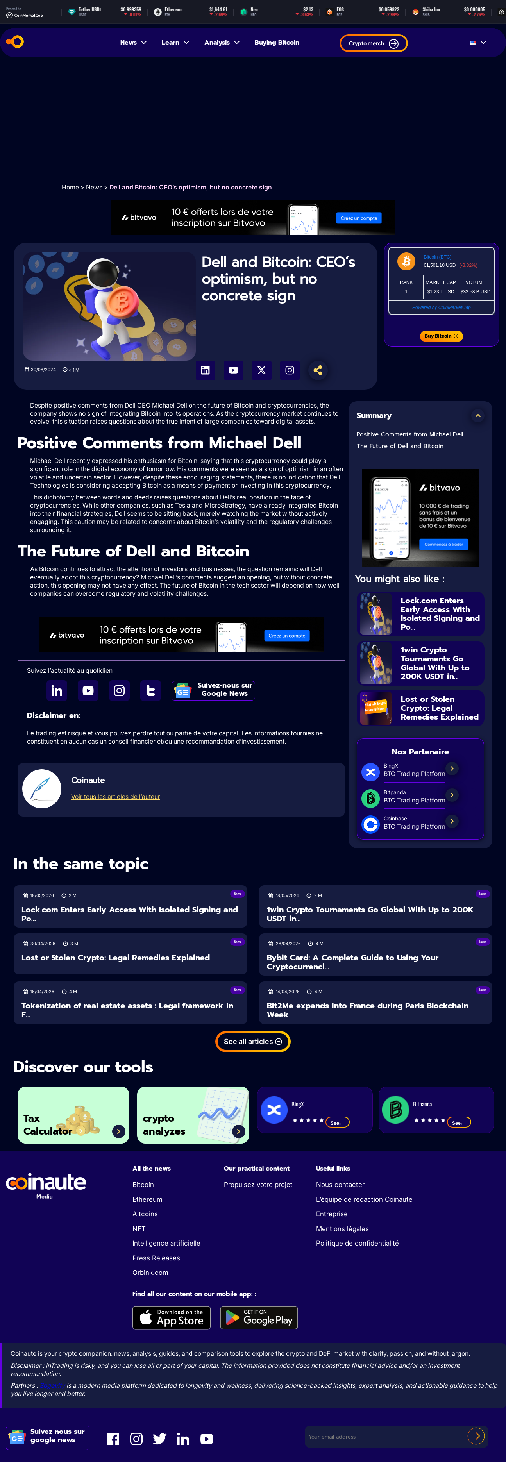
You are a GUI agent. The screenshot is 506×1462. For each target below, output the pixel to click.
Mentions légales (342, 1229)
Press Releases (156, 1258)
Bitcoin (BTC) (437, 257)
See (338, 1123)
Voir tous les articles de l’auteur (115, 797)
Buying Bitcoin (277, 42)
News (134, 42)
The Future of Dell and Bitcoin (400, 446)
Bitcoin (143, 1185)
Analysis (222, 42)
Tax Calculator (47, 1125)
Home (70, 187)
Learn (176, 42)
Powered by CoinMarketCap (441, 307)
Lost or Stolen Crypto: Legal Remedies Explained (440, 708)
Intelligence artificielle (166, 1243)
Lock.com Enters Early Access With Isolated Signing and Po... (440, 614)
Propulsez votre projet (258, 1185)
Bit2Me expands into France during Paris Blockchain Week (367, 1010)
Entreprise (332, 1214)
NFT (139, 1229)
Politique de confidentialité (357, 1243)
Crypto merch (374, 44)
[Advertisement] (253, 120)
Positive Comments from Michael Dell (410, 434)
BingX (297, 1103)
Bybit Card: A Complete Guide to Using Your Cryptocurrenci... (352, 962)
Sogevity (52, 1385)
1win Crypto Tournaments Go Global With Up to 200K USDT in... (435, 663)
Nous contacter (340, 1185)
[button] (478, 415)
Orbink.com (150, 1272)
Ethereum (147, 1199)
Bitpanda (422, 1103)
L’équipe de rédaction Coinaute (364, 1199)
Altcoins (145, 1214)
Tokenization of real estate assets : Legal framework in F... (127, 1010)
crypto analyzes (164, 1125)
